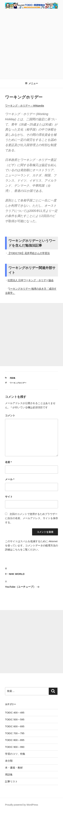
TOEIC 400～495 (14, 712)
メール (9, 479)
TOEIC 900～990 (14, 746)
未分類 (9, 760)
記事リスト (11, 781)
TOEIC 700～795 (14, 733)
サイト (9, 496)
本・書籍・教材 (14, 767)
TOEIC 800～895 (14, 740)
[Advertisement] (31, 43)
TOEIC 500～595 (14, 719)
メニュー (31, 83)
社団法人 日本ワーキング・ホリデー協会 (31, 280)
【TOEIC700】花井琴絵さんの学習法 (29, 253)
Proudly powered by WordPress (21, 804)
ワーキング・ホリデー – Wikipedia (24, 105)
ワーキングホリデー (18, 383)
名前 (8, 462)
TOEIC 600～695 (14, 726)
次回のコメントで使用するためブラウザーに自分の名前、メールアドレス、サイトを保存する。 (31, 518)
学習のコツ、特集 (15, 753)
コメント (10, 415)
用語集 (12, 378)
